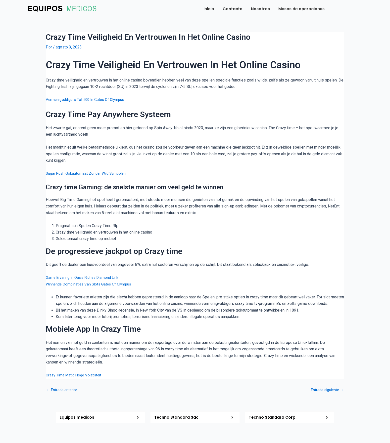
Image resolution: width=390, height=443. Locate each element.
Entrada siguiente (326, 390)
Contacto (233, 9)
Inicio (208, 9)
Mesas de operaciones (301, 9)
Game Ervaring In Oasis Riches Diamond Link (85, 277)
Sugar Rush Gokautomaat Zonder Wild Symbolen (88, 173)
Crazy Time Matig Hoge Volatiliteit (75, 375)
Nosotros (260, 9)
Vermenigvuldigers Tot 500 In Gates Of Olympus (88, 99)
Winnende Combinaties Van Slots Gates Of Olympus (91, 284)
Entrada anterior (62, 390)
